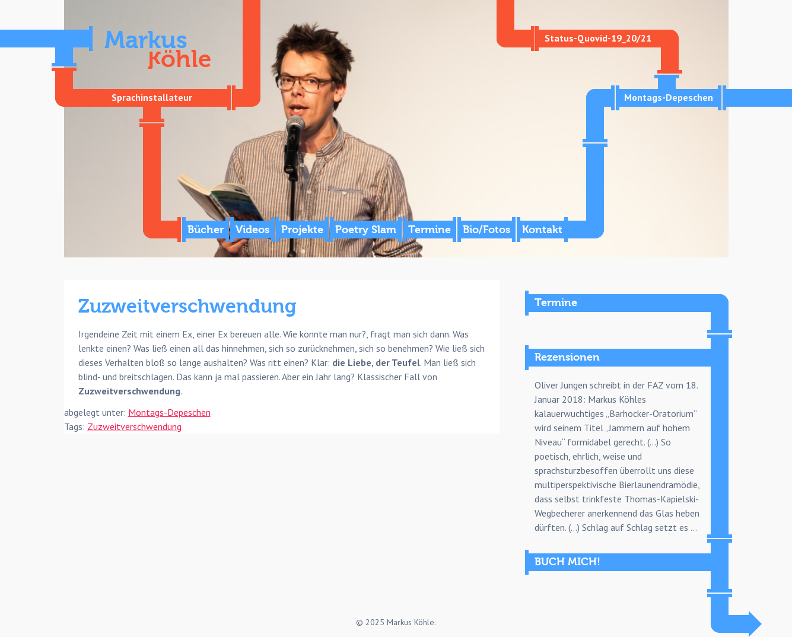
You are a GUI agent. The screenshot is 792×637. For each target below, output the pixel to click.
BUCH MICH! (567, 562)
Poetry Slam (365, 230)
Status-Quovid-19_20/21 (598, 38)
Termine (429, 230)
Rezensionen (567, 357)
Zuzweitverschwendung (134, 426)
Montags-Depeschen (668, 97)
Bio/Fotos (486, 230)
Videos (252, 230)
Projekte (302, 230)
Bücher (205, 230)
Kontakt (542, 230)
